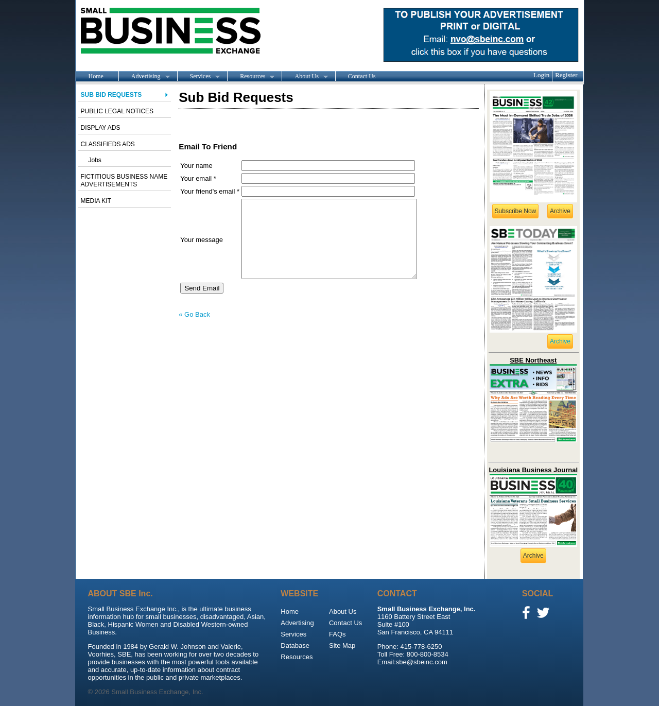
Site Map (342, 645)
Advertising (144, 77)
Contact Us (362, 76)
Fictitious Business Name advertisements (124, 180)
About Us (304, 77)
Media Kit (96, 200)
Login (541, 75)
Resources (250, 77)
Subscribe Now (515, 211)
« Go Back (194, 330)
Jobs (95, 160)
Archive (560, 211)
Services (198, 77)
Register (566, 75)
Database (295, 645)
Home (96, 76)
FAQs (337, 634)
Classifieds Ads (108, 144)
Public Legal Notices (117, 111)
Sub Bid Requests (111, 94)
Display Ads (100, 127)
